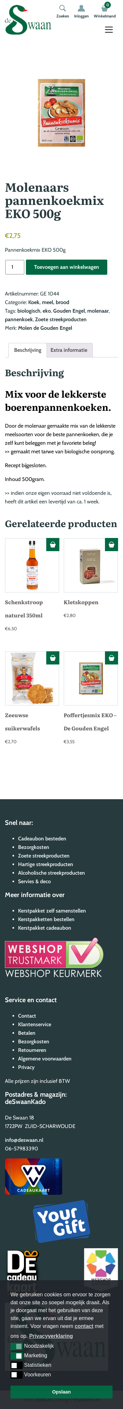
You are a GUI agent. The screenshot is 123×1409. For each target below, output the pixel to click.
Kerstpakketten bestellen (46, 919)
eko (47, 311)
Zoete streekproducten (61, 319)
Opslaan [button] (61, 1392)
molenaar (98, 311)
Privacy (26, 1067)
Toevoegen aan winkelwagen (66, 267)
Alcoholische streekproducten (51, 873)
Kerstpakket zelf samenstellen (52, 911)
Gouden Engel (69, 311)
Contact (27, 1016)
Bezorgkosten (33, 847)
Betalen (26, 1033)
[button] (16, 1346)
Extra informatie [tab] (69, 350)
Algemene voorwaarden (45, 1059)
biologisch (28, 311)
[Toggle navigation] (109, 29)
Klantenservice (34, 1024)
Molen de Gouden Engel (45, 328)
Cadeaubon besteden (42, 838)
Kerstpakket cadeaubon (44, 928)
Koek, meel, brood (48, 302)
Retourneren (32, 1050)
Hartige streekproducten (45, 864)
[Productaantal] (14, 267)
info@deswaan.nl (24, 1140)
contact (84, 1326)
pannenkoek (19, 319)
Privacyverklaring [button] (51, 1336)
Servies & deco (34, 881)
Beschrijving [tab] (27, 350)
